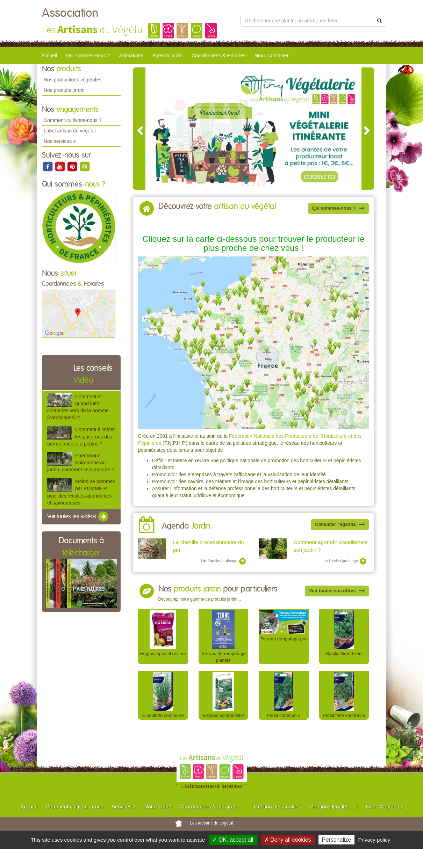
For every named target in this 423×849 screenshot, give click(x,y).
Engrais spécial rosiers (163, 653)
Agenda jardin (167, 55)
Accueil (49, 55)
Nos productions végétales (72, 79)
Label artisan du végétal (70, 130)
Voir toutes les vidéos (78, 517)
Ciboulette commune (163, 715)
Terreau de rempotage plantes (223, 657)
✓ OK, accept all (232, 840)
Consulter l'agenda (340, 524)
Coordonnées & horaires (208, 807)
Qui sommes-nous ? (88, 55)
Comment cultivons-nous (74, 807)
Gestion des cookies (277, 807)
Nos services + (60, 141)
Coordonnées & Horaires (218, 55)
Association (70, 13)
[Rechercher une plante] (307, 21)
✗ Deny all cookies (287, 840)
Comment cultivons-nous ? (73, 120)
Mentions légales (329, 807)
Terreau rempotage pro (283, 638)
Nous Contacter (271, 55)
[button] (139, 128)
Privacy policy (374, 840)
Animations (131, 55)
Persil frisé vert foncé (344, 715)
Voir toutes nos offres (337, 590)
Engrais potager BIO (223, 715)
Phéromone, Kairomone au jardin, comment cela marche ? (80, 462)
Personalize (336, 840)
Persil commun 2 (284, 715)
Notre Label (158, 807)
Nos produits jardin (64, 90)
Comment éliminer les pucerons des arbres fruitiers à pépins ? (81, 436)
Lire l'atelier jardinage (223, 561)
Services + (124, 807)
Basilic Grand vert (344, 653)
